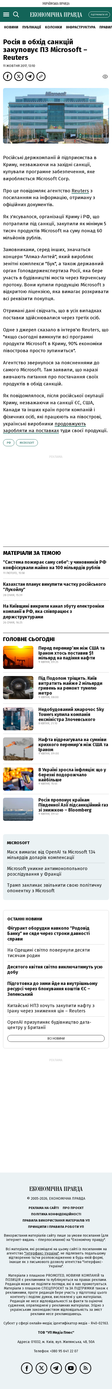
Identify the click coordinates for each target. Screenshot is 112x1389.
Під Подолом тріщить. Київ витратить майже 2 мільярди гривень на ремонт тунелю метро (70, 686)
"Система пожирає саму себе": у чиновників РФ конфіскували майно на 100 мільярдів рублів (54, 564)
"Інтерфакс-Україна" (41, 1253)
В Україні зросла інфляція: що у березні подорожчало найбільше (72, 775)
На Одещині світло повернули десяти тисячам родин (48, 952)
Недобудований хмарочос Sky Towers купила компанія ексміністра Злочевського (71, 714)
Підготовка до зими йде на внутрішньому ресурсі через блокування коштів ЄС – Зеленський (52, 989)
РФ (9, 442)
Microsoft (27, 442)
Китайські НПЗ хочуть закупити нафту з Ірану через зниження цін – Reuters (51, 1008)
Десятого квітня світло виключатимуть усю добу (55, 969)
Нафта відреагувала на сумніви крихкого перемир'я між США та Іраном (73, 744)
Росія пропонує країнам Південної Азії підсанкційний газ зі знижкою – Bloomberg (73, 805)
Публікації (31, 27)
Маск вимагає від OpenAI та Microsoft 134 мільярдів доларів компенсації (51, 854)
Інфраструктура (80, 27)
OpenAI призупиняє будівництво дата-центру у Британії (49, 1024)
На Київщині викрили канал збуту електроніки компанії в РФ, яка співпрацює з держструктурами (53, 611)
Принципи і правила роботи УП (56, 1227)
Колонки (53, 27)
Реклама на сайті (44, 1208)
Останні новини (24, 919)
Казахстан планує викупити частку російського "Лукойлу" (54, 587)
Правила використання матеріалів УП (56, 1220)
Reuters (80, 191)
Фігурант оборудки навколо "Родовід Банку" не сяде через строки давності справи (48, 933)
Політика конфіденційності (56, 1214)
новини (11, 27)
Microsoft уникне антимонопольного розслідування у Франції (47, 871)
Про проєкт (73, 1208)
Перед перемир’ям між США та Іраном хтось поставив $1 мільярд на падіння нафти (71, 653)
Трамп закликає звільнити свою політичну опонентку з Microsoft (54, 887)
